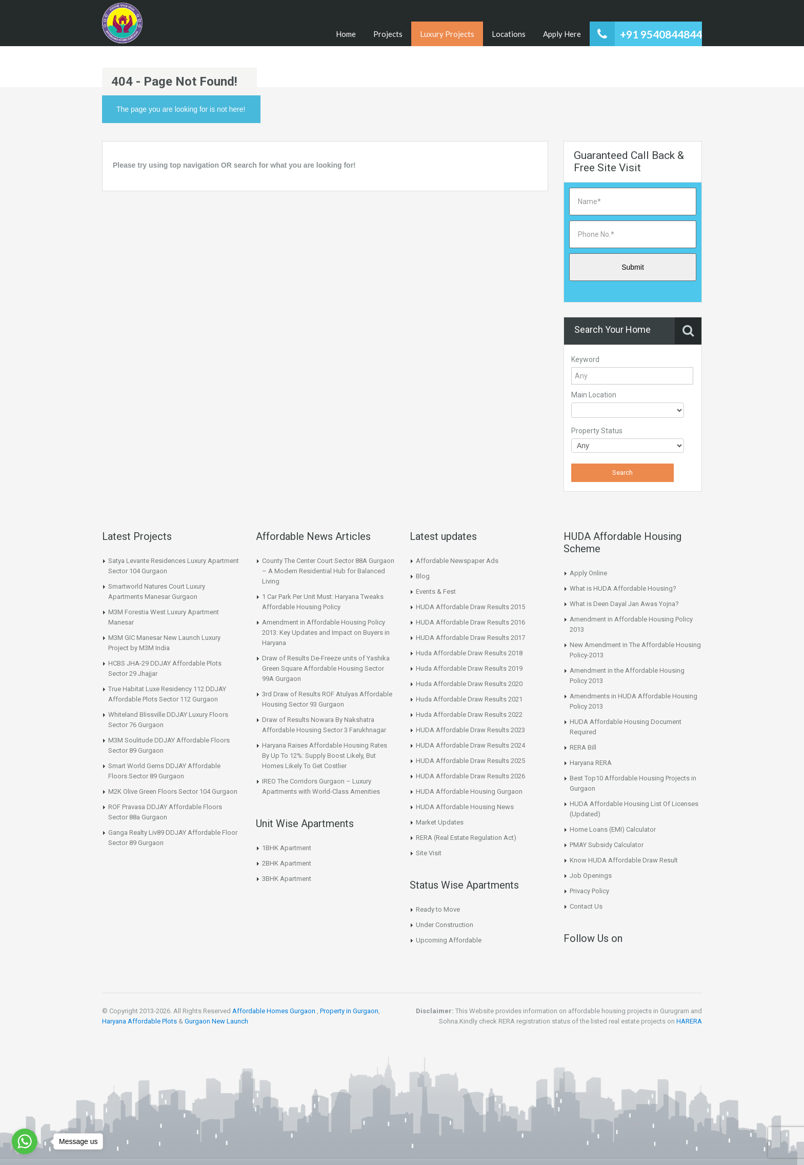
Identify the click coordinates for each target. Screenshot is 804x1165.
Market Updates (440, 822)
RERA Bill (583, 747)
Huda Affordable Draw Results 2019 (469, 668)
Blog (423, 576)
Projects (388, 33)
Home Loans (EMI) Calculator (613, 829)
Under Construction (444, 925)
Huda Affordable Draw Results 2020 (469, 684)
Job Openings (591, 875)
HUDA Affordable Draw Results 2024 (470, 745)
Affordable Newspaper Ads (457, 561)
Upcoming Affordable (448, 940)
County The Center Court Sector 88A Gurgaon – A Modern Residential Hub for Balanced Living (328, 571)
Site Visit (428, 853)
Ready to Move (438, 909)
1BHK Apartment (286, 848)
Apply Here (562, 33)
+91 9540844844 (661, 34)
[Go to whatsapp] (24, 1141)
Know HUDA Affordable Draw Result (624, 860)
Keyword (585, 359)
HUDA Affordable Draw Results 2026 (470, 776)
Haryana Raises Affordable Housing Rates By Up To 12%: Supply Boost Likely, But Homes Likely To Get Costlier (324, 755)
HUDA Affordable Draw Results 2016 (470, 622)
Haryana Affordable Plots (139, 1021)
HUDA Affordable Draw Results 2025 (470, 761)
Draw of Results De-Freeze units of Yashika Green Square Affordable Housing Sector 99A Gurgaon (326, 668)
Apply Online (588, 573)
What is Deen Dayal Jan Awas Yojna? (624, 604)
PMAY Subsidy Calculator (607, 845)
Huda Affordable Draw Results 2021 (469, 699)
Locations (509, 33)
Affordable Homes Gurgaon (273, 1011)
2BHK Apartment (286, 863)
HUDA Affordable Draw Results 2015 (470, 607)
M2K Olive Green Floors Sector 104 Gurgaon (172, 791)
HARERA (689, 1021)
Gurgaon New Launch (216, 1021)
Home (346, 33)
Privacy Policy (589, 891)
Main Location (593, 395)
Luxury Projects (447, 33)
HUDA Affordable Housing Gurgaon (469, 791)
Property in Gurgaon (349, 1011)
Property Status (596, 431)
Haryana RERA (591, 763)
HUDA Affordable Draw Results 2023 (470, 730)
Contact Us (586, 906)
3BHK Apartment (286, 878)
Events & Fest (436, 591)
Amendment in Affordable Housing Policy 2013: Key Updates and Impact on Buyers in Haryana (326, 632)
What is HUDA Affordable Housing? (623, 588)
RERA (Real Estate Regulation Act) (466, 837)
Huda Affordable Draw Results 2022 (469, 714)
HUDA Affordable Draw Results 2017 (470, 637)
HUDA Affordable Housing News (465, 807)
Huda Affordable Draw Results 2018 (469, 653)
